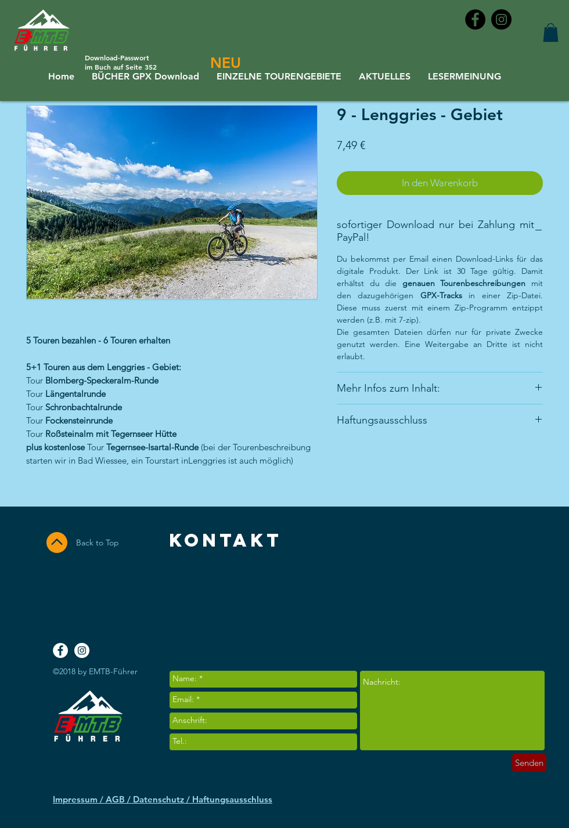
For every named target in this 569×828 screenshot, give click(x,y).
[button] (551, 32)
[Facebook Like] (497, 599)
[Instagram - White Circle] (81, 650)
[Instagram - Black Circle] (501, 19)
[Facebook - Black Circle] (475, 19)
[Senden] (529, 763)
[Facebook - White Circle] (60, 650)
